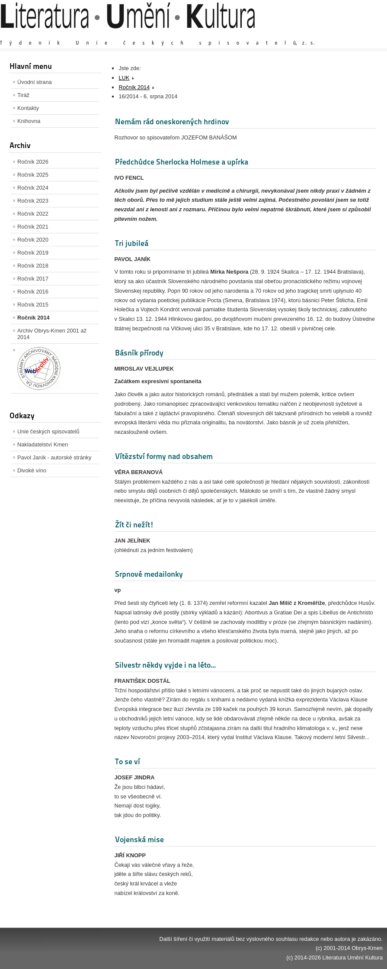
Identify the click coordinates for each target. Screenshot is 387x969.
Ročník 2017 (32, 278)
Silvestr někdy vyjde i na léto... (165, 664)
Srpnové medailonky (149, 573)
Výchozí (331, 34)
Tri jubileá (131, 243)
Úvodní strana (34, 82)
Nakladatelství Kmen (42, 444)
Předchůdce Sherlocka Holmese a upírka (181, 161)
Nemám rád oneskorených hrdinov (172, 121)
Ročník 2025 (32, 174)
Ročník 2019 (32, 252)
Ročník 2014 (33, 317)
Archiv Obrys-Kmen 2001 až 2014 (51, 333)
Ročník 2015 (32, 304)
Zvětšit (307, 34)
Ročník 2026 (32, 161)
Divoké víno (31, 470)
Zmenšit (357, 34)
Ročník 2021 (32, 226)
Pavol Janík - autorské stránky (54, 457)
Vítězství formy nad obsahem (164, 456)
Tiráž (23, 95)
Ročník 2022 (32, 213)
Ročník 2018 (32, 265)
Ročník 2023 (32, 200)
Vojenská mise (139, 839)
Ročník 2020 (32, 239)
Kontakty (28, 108)
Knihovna (28, 121)
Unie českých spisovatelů (48, 431)
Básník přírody (139, 352)
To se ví (127, 761)
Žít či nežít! (134, 524)
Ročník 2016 (32, 291)
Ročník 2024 (32, 187)
